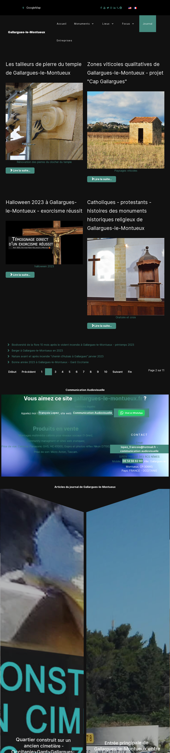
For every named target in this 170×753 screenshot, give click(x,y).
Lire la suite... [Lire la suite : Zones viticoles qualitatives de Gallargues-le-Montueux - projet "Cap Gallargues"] (101, 178)
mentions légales (85, 405)
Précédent (29, 370)
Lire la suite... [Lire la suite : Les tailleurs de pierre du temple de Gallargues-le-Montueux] (20, 178)
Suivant (118, 370)
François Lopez (49, 412)
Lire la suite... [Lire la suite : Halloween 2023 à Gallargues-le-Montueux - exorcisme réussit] (20, 282)
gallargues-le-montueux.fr (107, 397)
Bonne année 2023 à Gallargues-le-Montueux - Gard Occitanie (50, 361)
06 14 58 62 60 (133, 460)
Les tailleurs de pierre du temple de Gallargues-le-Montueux (37, 72)
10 (105, 370)
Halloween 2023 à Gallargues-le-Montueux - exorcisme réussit (43, 210)
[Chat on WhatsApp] (131, 411)
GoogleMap (33, 7)
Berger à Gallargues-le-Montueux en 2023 (37, 349)
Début (12, 370)
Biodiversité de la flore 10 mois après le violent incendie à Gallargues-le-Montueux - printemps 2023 (72, 343)
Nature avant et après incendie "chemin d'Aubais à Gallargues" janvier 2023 (57, 355)
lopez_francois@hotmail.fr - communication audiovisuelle (139, 448)
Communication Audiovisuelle (92, 412)
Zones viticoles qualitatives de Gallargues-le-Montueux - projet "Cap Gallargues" (125, 72)
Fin (130, 370)
